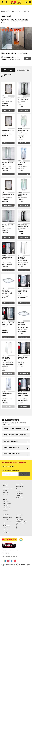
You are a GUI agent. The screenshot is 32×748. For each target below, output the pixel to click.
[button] (21, 539)
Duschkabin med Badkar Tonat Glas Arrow (23, 395)
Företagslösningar (7, 503)
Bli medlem (5, 510)
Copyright (4, 550)
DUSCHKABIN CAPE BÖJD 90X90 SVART (23, 98)
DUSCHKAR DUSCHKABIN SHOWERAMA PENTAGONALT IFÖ (23, 325)
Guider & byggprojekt (8, 517)
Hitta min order (19, 493)
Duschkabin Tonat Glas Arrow (23, 358)
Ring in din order (19, 497)
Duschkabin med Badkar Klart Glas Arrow (22, 291)
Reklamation (19, 491)
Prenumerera (24, 474)
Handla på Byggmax (5, 484)
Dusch (19, 11)
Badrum (14, 11)
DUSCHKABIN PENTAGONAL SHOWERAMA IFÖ (22, 259)
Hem (2, 11)
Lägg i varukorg (8, 110)
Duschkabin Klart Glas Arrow (7, 258)
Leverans (5, 490)
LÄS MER (27, 58)
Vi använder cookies (13, 550)
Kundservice (19, 484)
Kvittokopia (18, 495)
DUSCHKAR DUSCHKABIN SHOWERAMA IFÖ (7, 291)
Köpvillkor (5, 505)
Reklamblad (6, 492)
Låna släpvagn (6, 507)
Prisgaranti (5, 494)
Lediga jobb (5, 532)
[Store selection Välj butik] (6, 2)
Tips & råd (5, 519)
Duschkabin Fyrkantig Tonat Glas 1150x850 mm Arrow (8, 324)
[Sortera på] (23, 70)
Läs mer (3, 22)
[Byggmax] (16, 2)
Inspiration (6, 515)
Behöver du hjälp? (20, 486)
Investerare (5, 529)
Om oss (4, 527)
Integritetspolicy (5, 553)
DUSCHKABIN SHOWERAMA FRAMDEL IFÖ (6, 359)
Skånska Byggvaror (22, 564)
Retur (17, 488)
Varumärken (5, 497)
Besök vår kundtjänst (8, 466)
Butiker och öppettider (8, 488)
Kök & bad (8, 11)
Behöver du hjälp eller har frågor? (14, 463)
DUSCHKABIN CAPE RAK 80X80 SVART (23, 225)
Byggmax (15, 564)
